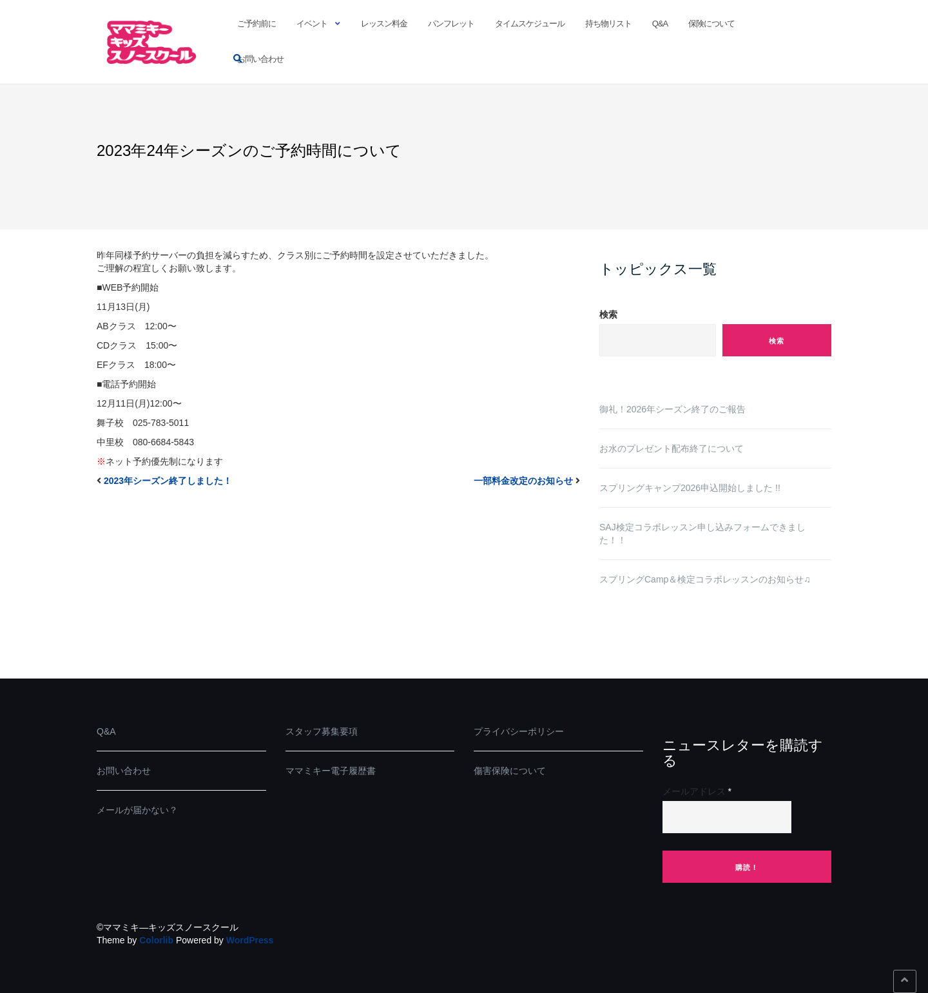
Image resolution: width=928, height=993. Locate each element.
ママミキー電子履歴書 (330, 771)
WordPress (250, 940)
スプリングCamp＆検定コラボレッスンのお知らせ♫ (705, 579)
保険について (711, 23)
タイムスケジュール (530, 23)
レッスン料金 (384, 23)
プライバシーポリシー (519, 731)
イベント (311, 23)
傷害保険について (510, 771)
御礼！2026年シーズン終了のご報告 (672, 409)
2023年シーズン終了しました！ (168, 481)
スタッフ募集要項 (321, 731)
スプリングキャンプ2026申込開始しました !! (689, 488)
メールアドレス (696, 791)
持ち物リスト (608, 23)
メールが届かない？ (137, 810)
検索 (608, 314)
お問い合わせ (260, 59)
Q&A (660, 23)
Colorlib (156, 940)
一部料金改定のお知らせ (523, 481)
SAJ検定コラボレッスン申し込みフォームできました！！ (702, 533)
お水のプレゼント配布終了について (671, 448)
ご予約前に (256, 23)
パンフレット (451, 23)
